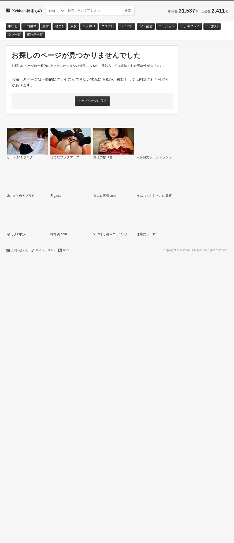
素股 (73, 26)
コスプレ (107, 26)
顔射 (45, 26)
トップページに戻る (92, 101)
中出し (13, 26)
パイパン (126, 26)
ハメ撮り (89, 26)
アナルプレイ (190, 26)
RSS (66, 534)
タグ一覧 (14, 35)
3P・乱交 (146, 26)
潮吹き (59, 26)
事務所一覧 (35, 35)
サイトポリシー (46, 534)
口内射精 (30, 26)
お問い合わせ (20, 534)
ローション (166, 26)
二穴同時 (212, 26)
